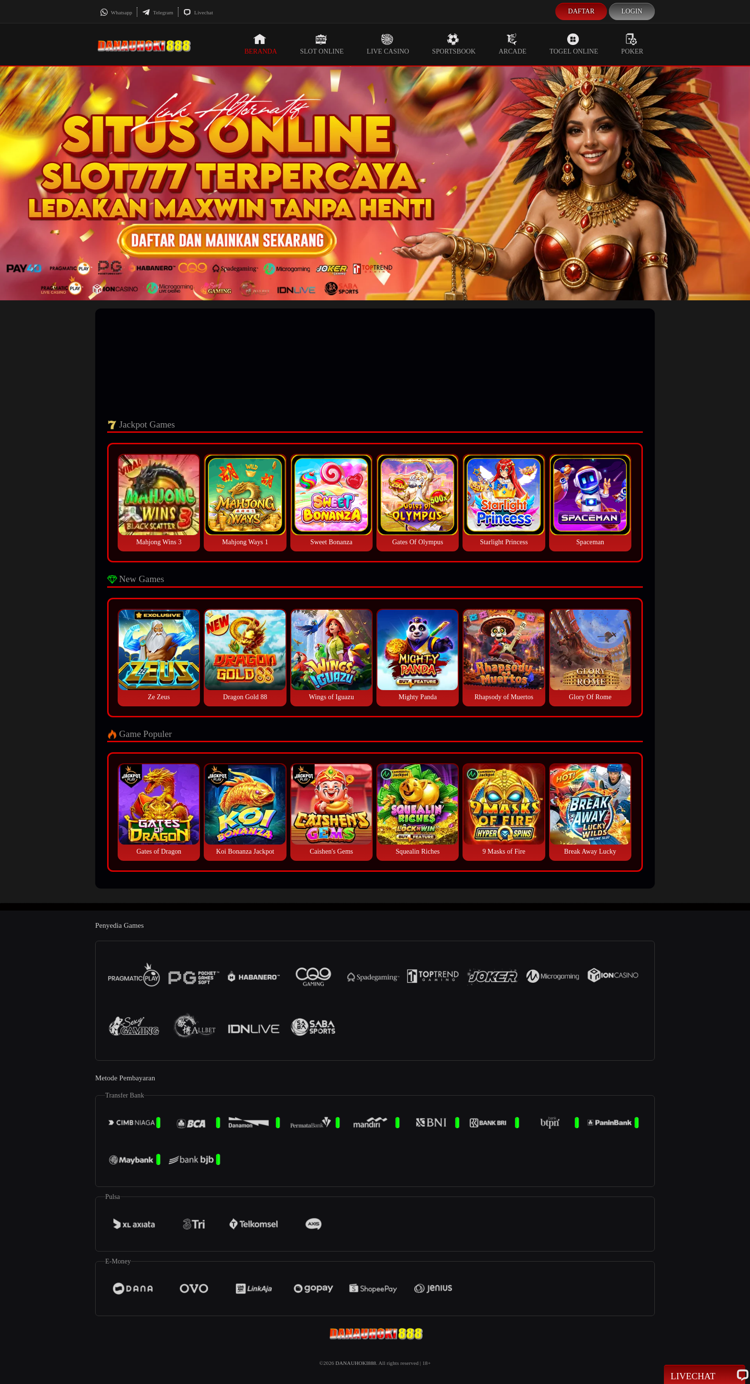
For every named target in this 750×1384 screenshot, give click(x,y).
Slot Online (321, 44)
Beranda (260, 44)
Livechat (198, 12)
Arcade (513, 44)
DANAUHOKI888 (355, 1363)
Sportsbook (453, 44)
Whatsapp (116, 12)
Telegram (157, 12)
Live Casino (388, 44)
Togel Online (574, 44)
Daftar (581, 11)
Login (631, 11)
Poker (632, 44)
